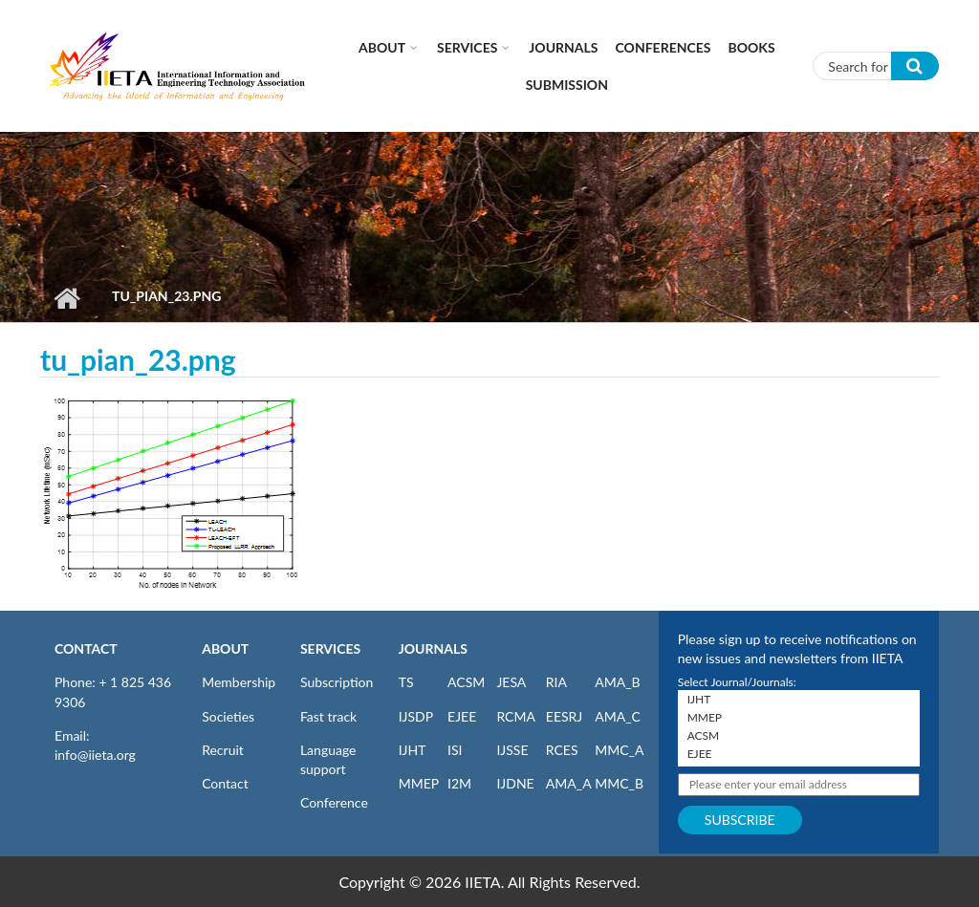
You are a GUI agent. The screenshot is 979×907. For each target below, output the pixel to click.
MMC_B (619, 783)
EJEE (461, 716)
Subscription (336, 682)
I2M (459, 783)
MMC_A (619, 750)
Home (66, 298)
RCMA (515, 716)
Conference (334, 802)
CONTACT (86, 648)
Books (752, 47)
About (382, 47)
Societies (228, 716)
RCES (562, 750)
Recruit (223, 750)
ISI (454, 750)
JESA (511, 682)
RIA (556, 682)
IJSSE (512, 750)
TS (406, 682)
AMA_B (617, 682)
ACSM (466, 682)
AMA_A (569, 783)
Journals (563, 47)
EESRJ (564, 716)
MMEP (419, 783)
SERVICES (330, 648)
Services (467, 47)
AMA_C (618, 716)
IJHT (412, 750)
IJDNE (514, 783)
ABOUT (225, 648)
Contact (225, 783)
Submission (567, 84)
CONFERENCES (663, 47)
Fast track (328, 716)
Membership (238, 682)
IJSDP (416, 716)
